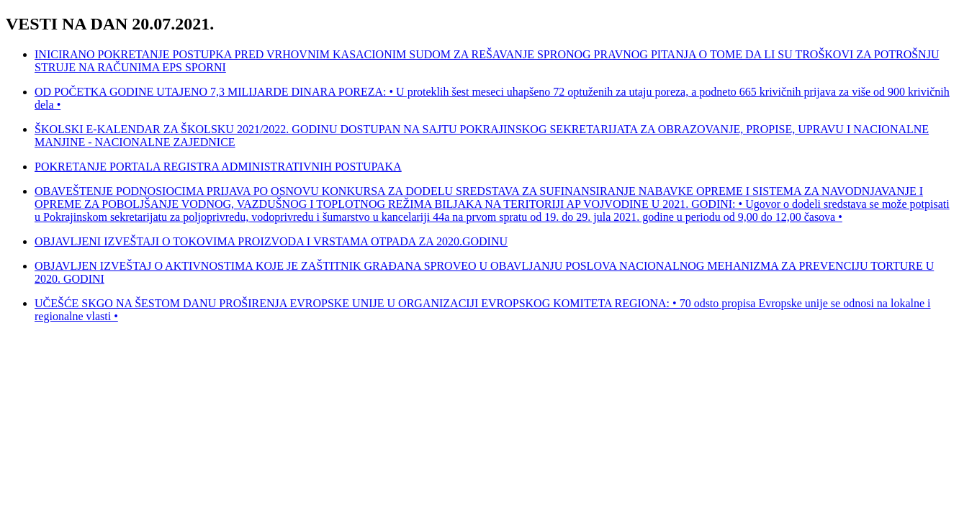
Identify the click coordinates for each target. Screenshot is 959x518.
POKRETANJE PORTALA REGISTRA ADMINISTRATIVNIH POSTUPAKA (218, 166)
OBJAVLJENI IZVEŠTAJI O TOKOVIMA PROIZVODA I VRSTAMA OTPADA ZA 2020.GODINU (271, 241)
